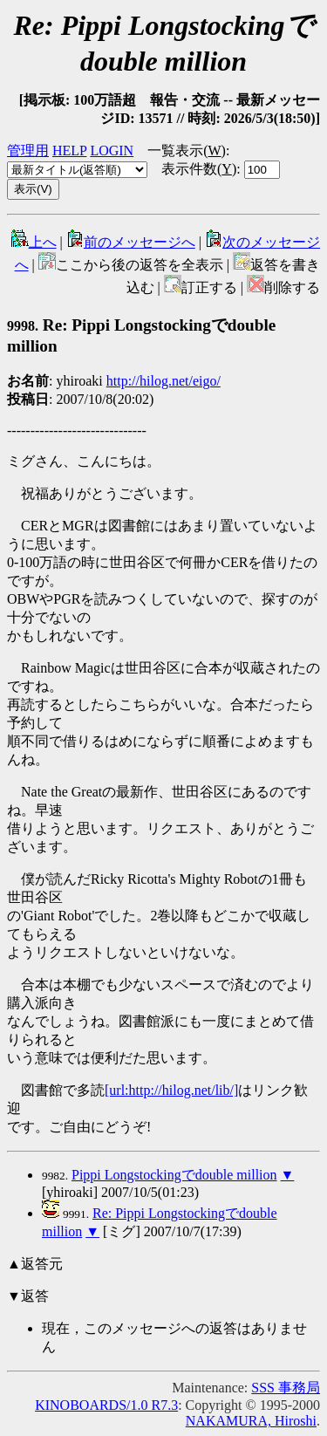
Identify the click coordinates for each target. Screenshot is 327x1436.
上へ (34, 242)
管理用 (28, 150)
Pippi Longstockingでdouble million (174, 1174)
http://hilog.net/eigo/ (163, 380)
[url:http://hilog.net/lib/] (171, 1090)
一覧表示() (186, 150)
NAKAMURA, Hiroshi (251, 1420)
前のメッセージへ (130, 242)
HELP (69, 150)
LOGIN (111, 150)
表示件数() (198, 168)
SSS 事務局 (285, 1387)
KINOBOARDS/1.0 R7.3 (106, 1405)
